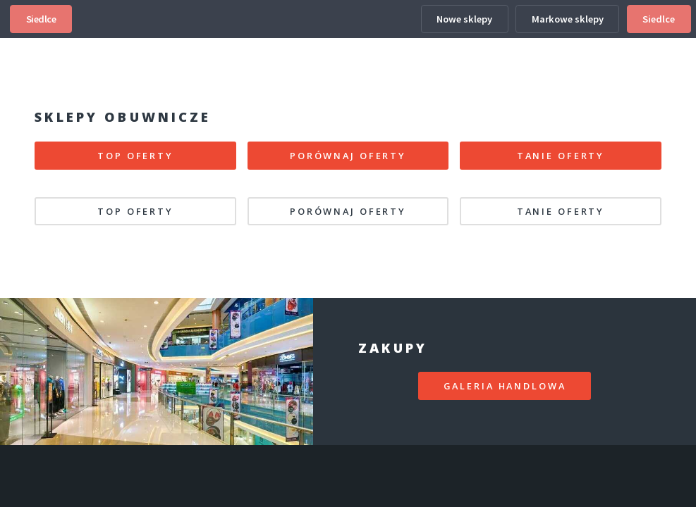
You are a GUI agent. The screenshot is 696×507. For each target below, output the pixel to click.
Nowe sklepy (464, 19)
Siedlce (41, 19)
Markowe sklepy (568, 19)
